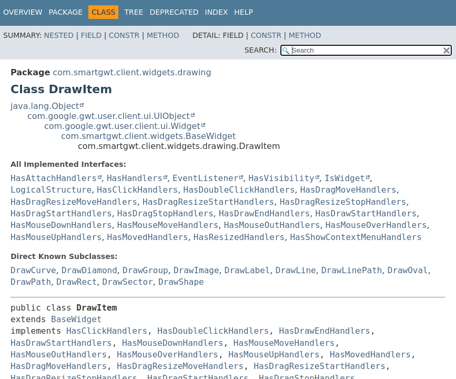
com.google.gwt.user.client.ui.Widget (122, 126)
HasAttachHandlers (54, 178)
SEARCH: (261, 50)
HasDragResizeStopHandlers (343, 202)
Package (66, 12)
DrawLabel (247, 270)
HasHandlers (135, 178)
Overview (23, 12)
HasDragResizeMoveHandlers (74, 202)
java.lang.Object (45, 106)
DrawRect (76, 282)
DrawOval (408, 270)
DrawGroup (145, 270)
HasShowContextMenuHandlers (355, 237)
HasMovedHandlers (147, 237)
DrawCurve (33, 270)
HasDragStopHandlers (165, 213)
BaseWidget (76, 319)
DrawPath (31, 282)
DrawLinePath (351, 270)
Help (243, 12)
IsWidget (345, 178)
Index (216, 12)
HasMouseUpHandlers (56, 237)
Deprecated (173, 12)
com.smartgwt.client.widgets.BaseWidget (148, 136)
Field (91, 35)
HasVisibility (281, 178)
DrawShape (181, 282)
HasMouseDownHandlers (61, 225)
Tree (133, 12)
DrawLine (296, 270)
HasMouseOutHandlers (272, 225)
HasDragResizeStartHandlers (208, 202)
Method (163, 35)
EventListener (205, 178)
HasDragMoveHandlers (348, 190)
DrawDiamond (89, 270)
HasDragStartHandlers (61, 213)
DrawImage (196, 270)
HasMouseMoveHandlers (168, 225)
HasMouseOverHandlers (376, 225)
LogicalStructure (51, 190)
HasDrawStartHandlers (366, 213)
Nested (59, 35)
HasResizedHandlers (239, 237)
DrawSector (127, 282)
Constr (124, 35)
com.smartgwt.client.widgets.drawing (132, 72)
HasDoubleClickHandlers (239, 190)
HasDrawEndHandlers (264, 213)
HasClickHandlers (137, 190)
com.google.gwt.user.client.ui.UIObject (108, 116)
